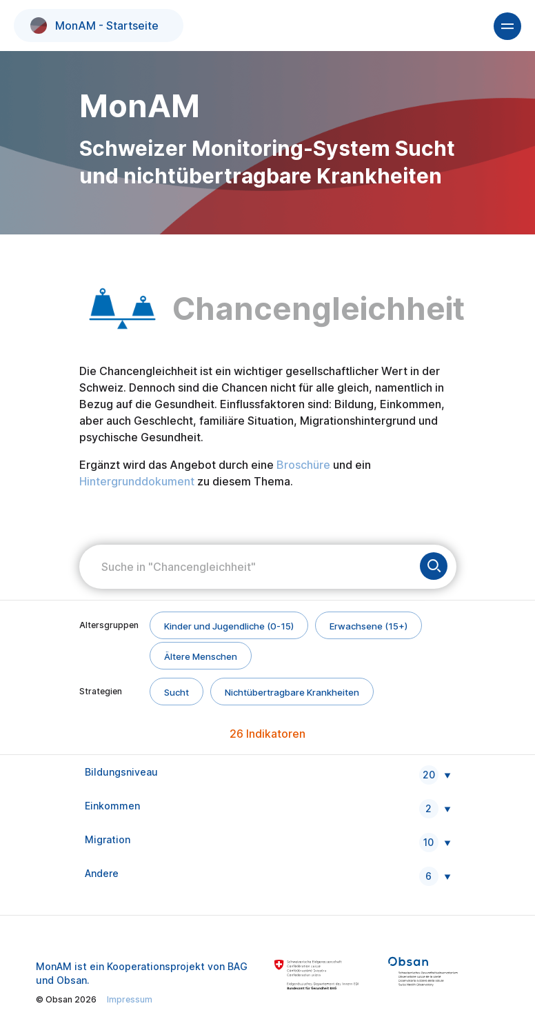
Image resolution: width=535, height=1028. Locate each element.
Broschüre (303, 465)
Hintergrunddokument (136, 481)
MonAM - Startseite (94, 25)
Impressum (129, 999)
